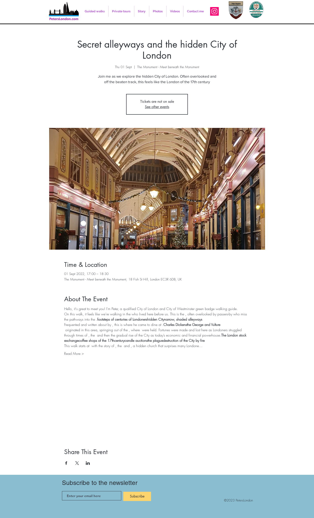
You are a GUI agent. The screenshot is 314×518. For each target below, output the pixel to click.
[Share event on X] (77, 463)
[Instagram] (214, 11)
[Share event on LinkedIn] (88, 463)
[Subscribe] (137, 496)
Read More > (74, 353)
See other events (157, 107)
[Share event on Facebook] (66, 463)
